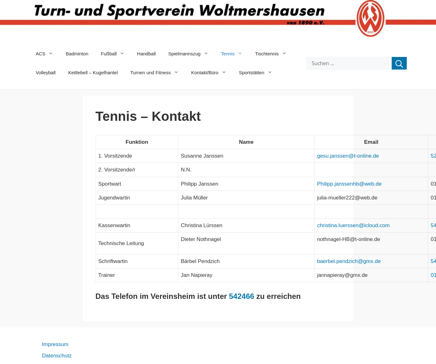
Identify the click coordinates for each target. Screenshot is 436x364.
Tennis (235, 53)
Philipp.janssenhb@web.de (349, 184)
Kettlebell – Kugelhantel (93, 72)
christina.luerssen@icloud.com (353, 225)
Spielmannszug (191, 53)
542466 (241, 296)
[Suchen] (399, 63)
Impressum (55, 344)
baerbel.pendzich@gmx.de (349, 261)
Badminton (77, 53)
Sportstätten (259, 72)
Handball (146, 53)
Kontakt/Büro (212, 72)
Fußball (116, 53)
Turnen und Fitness (157, 72)
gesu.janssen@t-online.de (348, 156)
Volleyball (46, 72)
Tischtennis (274, 53)
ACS (48, 53)
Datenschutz (57, 356)
